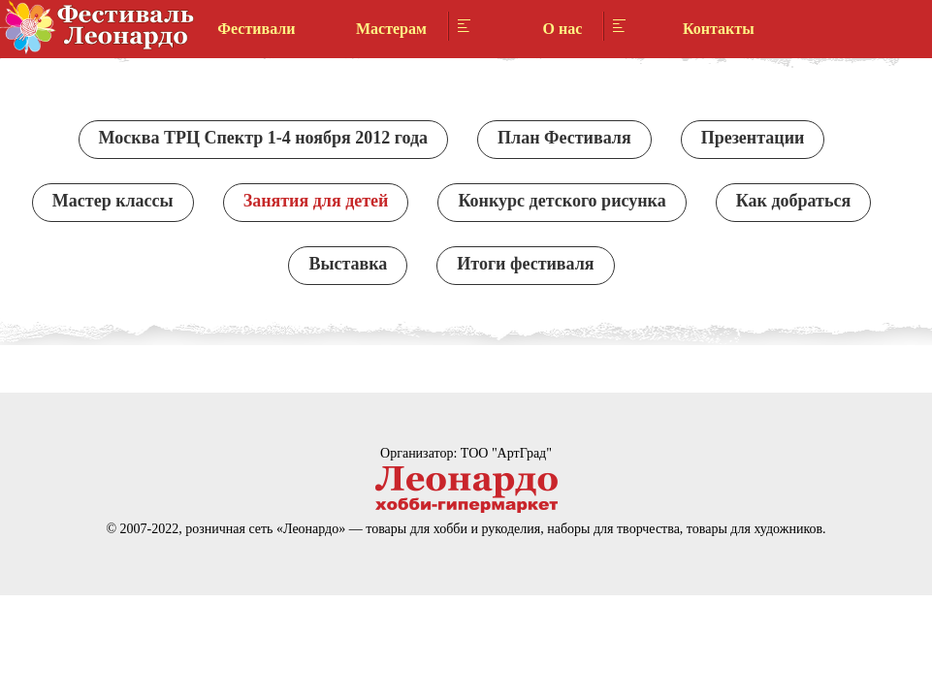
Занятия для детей (316, 200)
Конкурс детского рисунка (561, 200)
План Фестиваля (564, 137)
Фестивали (256, 28)
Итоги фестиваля (525, 263)
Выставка (347, 263)
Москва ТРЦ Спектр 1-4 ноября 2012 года (263, 137)
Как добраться (793, 200)
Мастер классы (113, 200)
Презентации (753, 137)
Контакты (719, 28)
